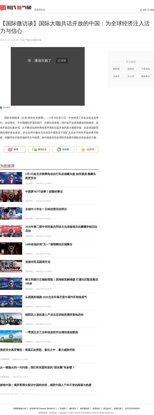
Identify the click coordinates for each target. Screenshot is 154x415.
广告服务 (62, 408)
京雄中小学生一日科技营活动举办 (46, 209)
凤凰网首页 (39, 10)
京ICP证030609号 (132, 408)
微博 (16, 149)
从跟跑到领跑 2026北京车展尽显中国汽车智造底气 (56, 297)
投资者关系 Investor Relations (42, 408)
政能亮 (131, 69)
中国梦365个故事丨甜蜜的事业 (44, 191)
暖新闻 (116, 69)
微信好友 (42, 149)
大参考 (116, 76)
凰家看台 (145, 76)
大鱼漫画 (145, 69)
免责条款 (96, 408)
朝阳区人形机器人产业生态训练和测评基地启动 (54, 314)
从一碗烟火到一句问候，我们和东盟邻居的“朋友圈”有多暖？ (37, 367)
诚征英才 (73, 408)
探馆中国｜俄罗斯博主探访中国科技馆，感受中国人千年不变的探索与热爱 (45, 385)
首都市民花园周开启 (37, 262)
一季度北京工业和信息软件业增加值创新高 (51, 332)
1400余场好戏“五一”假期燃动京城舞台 (48, 244)
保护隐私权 (84, 408)
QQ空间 (90, 149)
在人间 (131, 76)
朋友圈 (65, 149)
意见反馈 (107, 408)
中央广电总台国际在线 (30, 40)
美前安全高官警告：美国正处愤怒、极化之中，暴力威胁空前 (37, 349)
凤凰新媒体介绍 (19, 408)
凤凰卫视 (118, 408)
